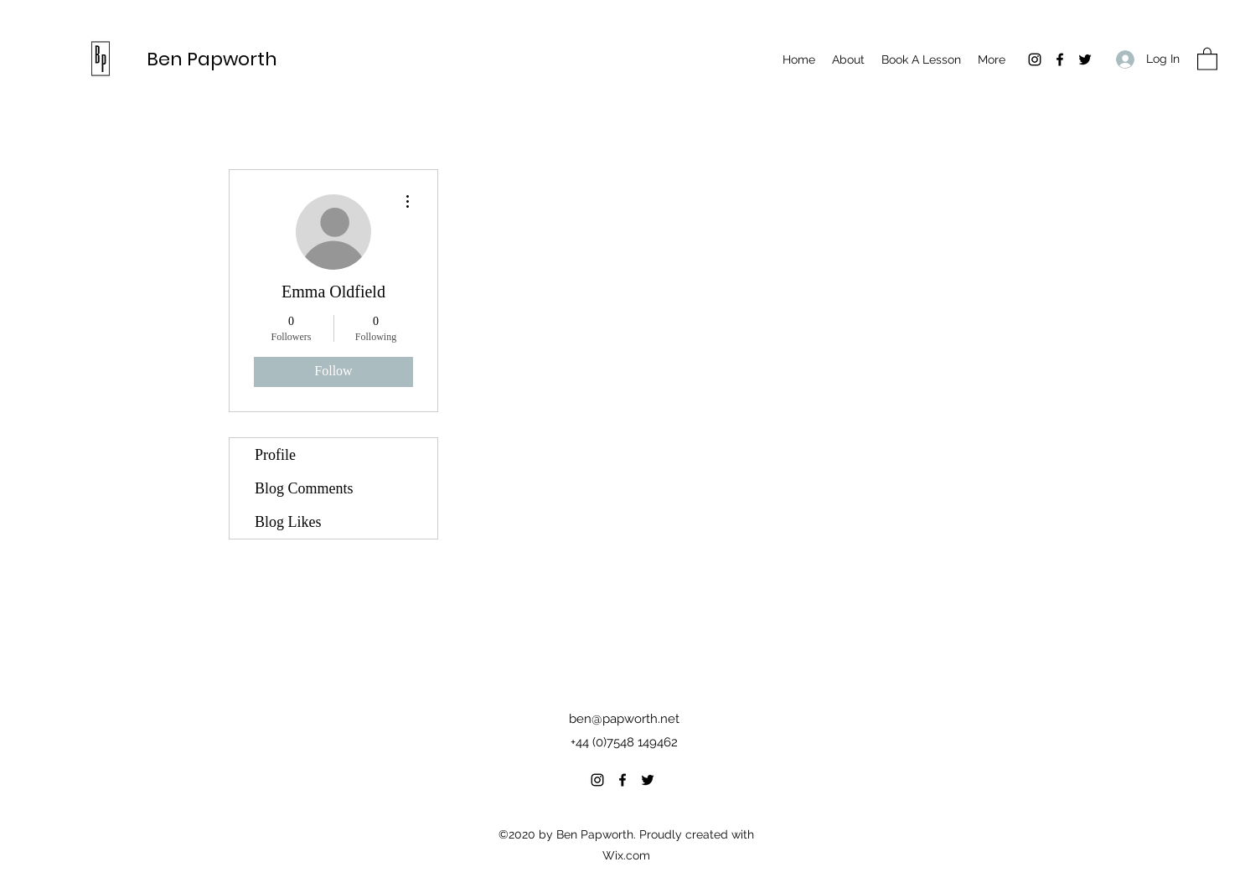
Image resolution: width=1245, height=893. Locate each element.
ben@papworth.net (624, 718)
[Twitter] (1085, 59)
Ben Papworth (212, 59)
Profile (275, 454)
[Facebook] (1059, 59)
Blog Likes (288, 522)
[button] (1207, 58)
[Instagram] (1034, 59)
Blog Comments (304, 488)
